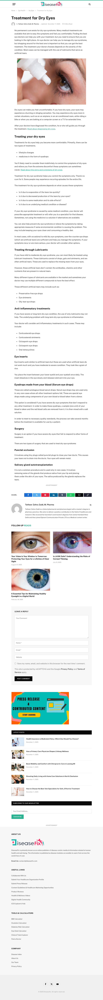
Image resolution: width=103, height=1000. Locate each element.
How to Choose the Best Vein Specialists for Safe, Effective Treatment (53, 789)
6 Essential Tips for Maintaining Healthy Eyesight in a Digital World (28, 595)
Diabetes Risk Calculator (20, 927)
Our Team (14, 962)
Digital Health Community (20, 900)
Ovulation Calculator (19, 923)
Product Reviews (17, 892)
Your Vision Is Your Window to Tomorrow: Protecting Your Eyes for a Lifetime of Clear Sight (30, 559)
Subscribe (17, 817)
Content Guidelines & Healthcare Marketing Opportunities (32, 888)
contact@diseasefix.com (28, 861)
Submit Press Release (19, 883)
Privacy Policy (67, 669)
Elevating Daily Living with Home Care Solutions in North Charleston (52, 776)
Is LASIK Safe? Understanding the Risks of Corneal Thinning (71, 557)
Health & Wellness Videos (20, 895)
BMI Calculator (16, 919)
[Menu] (14, 4)
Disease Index (16, 954)
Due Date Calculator (18, 931)
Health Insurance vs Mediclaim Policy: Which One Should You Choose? (52, 739)
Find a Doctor (16, 939)
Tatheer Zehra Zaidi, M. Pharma (28, 24)
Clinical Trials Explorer (19, 935)
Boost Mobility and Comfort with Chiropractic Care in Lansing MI (50, 764)
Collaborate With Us (18, 876)
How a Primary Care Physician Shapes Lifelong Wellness (47, 751)
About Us (14, 958)
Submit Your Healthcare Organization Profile (27, 879)
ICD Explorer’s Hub (18, 904)
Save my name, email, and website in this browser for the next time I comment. (51, 663)
